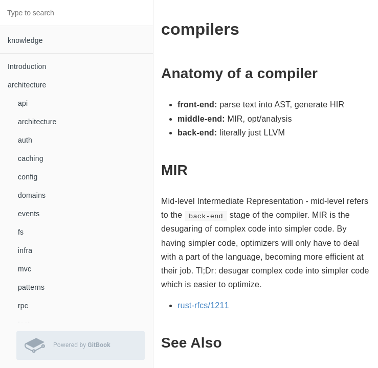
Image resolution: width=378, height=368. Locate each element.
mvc (24, 269)
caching (30, 158)
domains (32, 195)
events (28, 214)
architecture (37, 122)
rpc (23, 306)
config (28, 177)
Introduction (27, 66)
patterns (31, 287)
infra (25, 250)
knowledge (25, 40)
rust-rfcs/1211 (203, 305)
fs (21, 232)
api (23, 103)
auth (25, 140)
